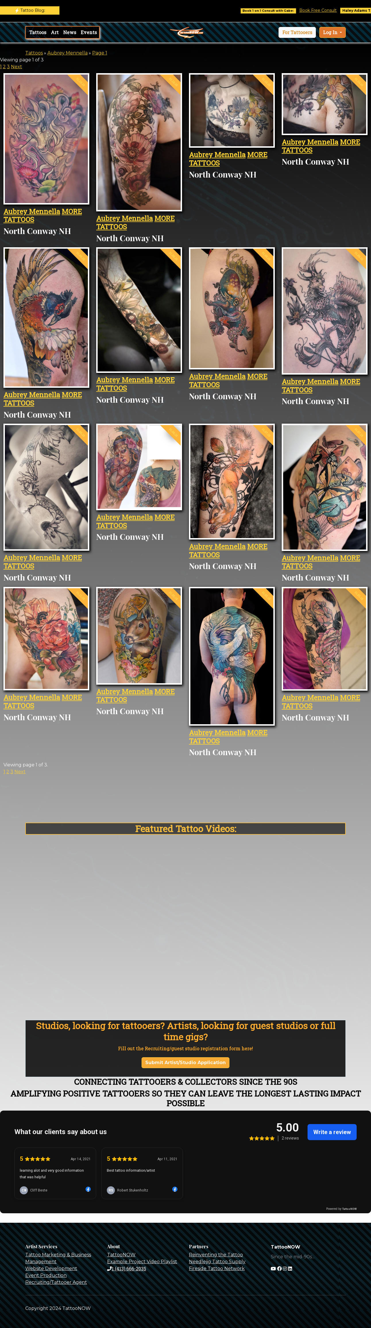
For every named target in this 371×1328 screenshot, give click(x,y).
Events (89, 32)
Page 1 (99, 53)
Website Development (51, 1268)
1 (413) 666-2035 (126, 1268)
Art (55, 32)
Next (16, 66)
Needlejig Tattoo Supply (217, 1261)
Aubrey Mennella (67, 53)
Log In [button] (331, 32)
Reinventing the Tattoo (216, 1254)
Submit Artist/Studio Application (185, 1062)
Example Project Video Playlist (142, 1261)
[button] (297, 32)
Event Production (46, 1275)
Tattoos (37, 32)
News (69, 32)
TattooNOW (121, 1254)
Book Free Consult (324, 10)
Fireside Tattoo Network (217, 1268)
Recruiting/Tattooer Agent (56, 1282)
